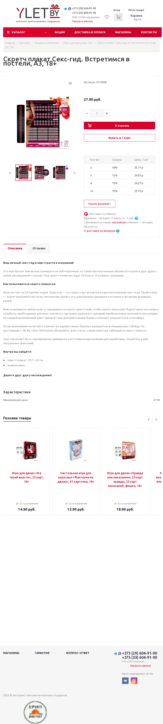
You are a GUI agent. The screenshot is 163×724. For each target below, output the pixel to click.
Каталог (18, 32)
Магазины (123, 32)
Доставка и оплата (89, 32)
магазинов (119, 222)
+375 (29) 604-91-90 (84, 8)
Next (74, 173)
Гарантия (42, 652)
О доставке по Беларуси (99, 230)
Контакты (149, 32)
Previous (10, 173)
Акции (60, 32)
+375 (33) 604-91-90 (84, 12)
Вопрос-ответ (77, 652)
